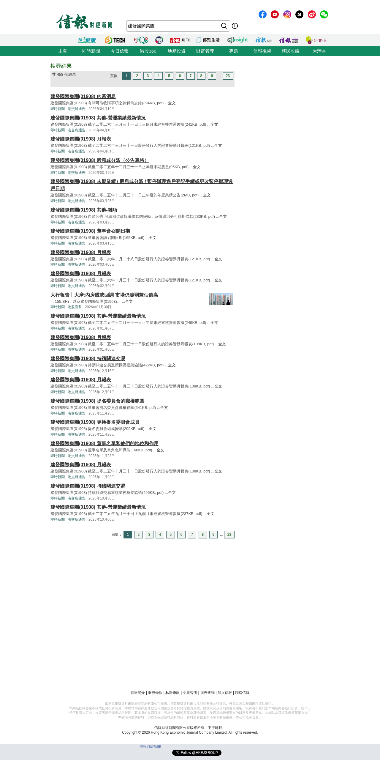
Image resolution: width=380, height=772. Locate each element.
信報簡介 (138, 693)
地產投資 (177, 50)
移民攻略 (291, 50)
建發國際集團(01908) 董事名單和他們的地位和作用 (104, 443)
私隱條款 (172, 693)
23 (228, 76)
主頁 (62, 50)
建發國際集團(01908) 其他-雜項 (83, 209)
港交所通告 (77, 109)
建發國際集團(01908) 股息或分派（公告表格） (99, 160)
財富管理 (205, 50)
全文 (172, 103)
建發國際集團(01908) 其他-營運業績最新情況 (98, 117)
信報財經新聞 (150, 746)
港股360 (148, 50)
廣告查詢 (207, 693)
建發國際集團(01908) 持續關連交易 (87, 358)
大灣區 (319, 50)
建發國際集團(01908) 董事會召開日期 (90, 231)
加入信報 (225, 693)
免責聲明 (190, 693)
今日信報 (120, 50)
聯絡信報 (242, 693)
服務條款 (155, 693)
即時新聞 (91, 50)
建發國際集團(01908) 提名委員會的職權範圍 (97, 401)
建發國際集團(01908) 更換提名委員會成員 (95, 422)
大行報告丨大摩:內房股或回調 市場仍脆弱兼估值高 (104, 294)
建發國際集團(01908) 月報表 (80, 138)
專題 (233, 50)
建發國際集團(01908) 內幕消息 (83, 96)
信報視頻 (262, 50)
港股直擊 (75, 307)
